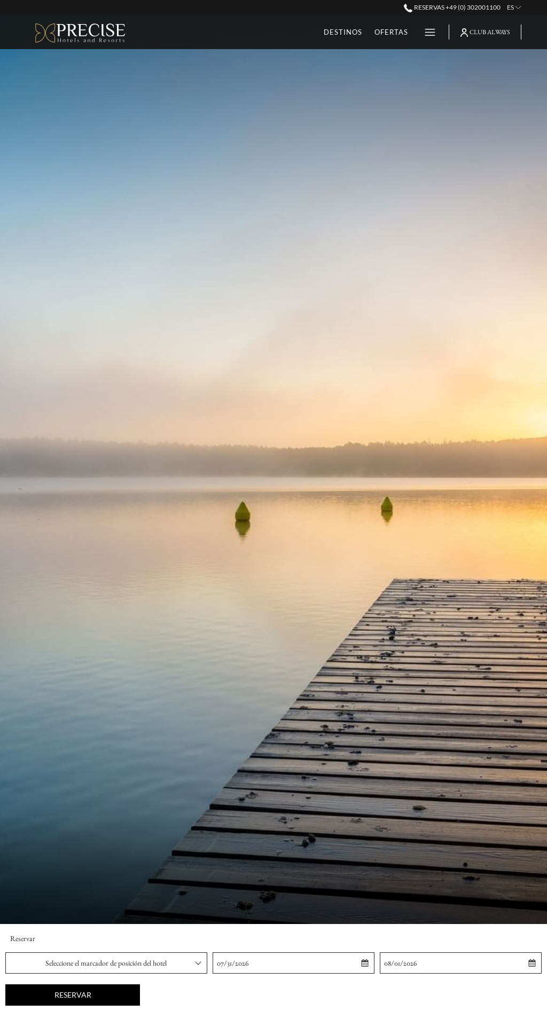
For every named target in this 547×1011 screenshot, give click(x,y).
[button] (266, 963)
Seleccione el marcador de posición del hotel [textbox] (106, 963)
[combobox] (106, 963)
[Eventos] (390, 32)
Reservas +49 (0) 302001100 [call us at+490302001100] (452, 7)
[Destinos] (214, 32)
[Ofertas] (262, 32)
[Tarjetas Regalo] (326, 32)
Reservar (72, 994)
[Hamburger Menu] (426, 32)
